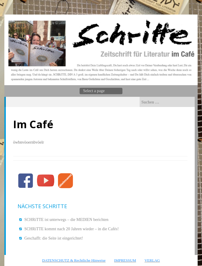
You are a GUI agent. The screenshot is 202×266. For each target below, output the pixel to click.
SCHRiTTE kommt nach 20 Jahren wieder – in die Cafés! (71, 229)
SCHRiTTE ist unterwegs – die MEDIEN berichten (66, 219)
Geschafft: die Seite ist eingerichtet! (53, 238)
